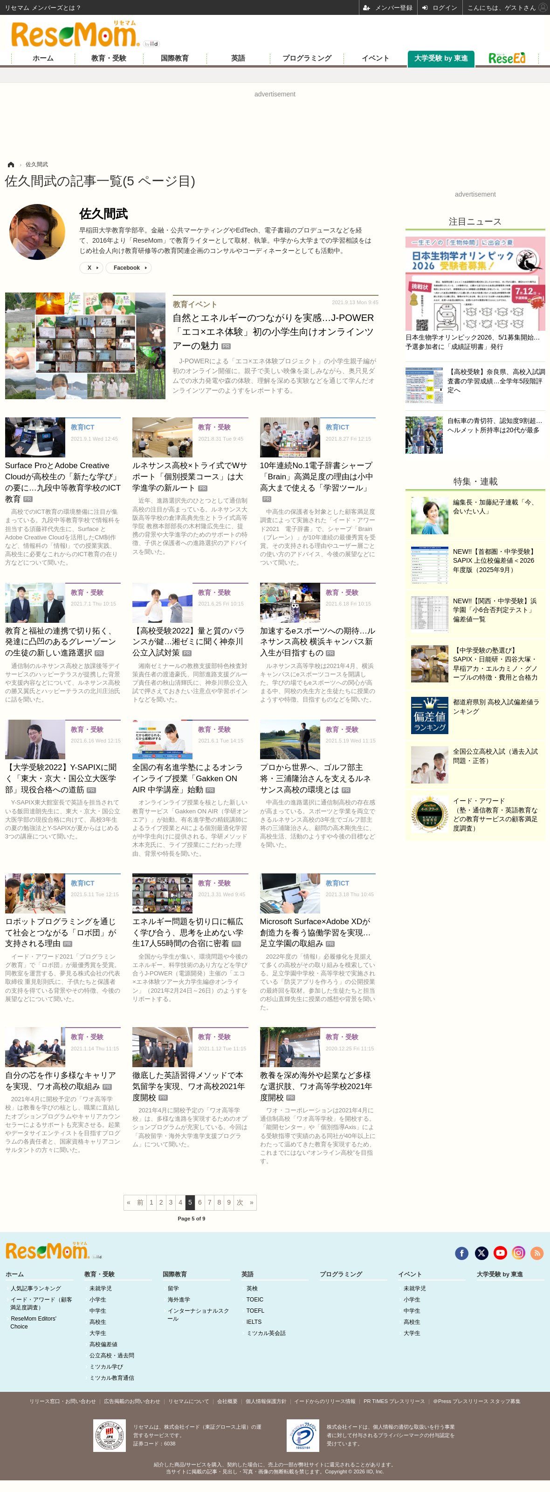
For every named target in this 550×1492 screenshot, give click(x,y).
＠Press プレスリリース (460, 1401)
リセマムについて (188, 1401)
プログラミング (306, 58)
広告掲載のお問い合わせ (132, 1401)
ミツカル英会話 (266, 1333)
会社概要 (227, 1401)
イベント (376, 58)
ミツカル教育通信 (111, 1378)
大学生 (97, 1333)
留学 (173, 1288)
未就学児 (100, 1288)
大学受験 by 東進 (441, 58)
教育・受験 (108, 58)
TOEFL (255, 1311)
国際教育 (175, 58)
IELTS (254, 1322)
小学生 (97, 1299)
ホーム (43, 58)
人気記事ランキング (36, 1288)
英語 (238, 58)
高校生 (97, 1322)
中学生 (97, 1311)
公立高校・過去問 (111, 1355)
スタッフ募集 (505, 1401)
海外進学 (179, 1299)
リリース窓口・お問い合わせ (62, 1401)
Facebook (127, 268)
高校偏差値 (103, 1344)
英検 (252, 1288)
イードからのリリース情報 (325, 1401)
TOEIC (255, 1299)
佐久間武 (103, 214)
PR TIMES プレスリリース (394, 1401)
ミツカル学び (106, 1366)
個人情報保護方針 (266, 1401)
